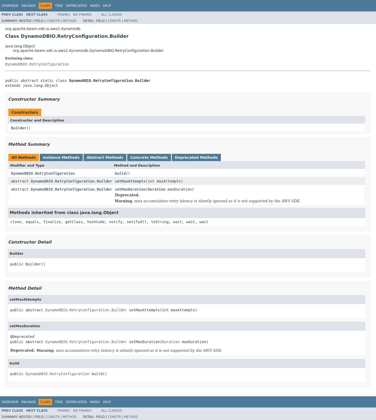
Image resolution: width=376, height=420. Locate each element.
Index (95, 6)
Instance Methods (61, 157)
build (120, 173)
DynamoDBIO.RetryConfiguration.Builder (71, 181)
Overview (10, 6)
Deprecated (76, 6)
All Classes (111, 14)
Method (70, 21)
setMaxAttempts (130, 181)
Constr (53, 21)
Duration (156, 189)
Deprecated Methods (196, 157)
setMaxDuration (130, 189)
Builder (18, 128)
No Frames (82, 14)
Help (107, 6)
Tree (59, 6)
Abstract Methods (105, 157)
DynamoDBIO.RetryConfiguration (37, 64)
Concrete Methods (149, 157)
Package (28, 6)
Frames (63, 14)
